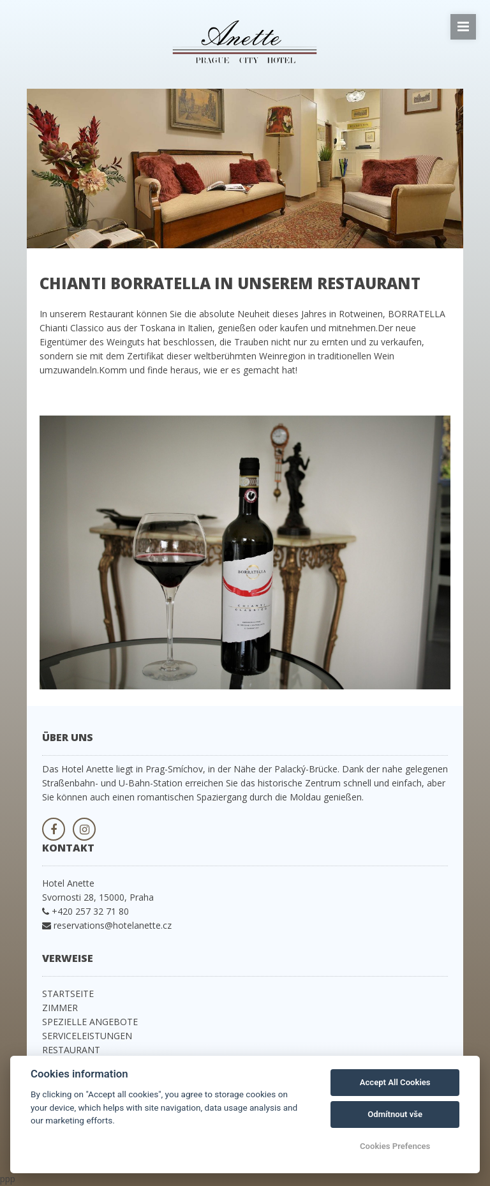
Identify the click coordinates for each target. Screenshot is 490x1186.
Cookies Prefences (395, 1146)
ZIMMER (60, 1008)
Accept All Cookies (395, 1082)
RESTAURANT (71, 1050)
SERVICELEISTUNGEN (87, 1036)
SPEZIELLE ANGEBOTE (90, 1022)
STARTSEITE (68, 993)
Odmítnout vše (395, 1114)
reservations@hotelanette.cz (113, 925)
